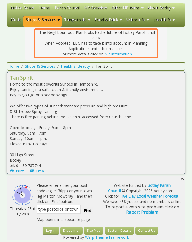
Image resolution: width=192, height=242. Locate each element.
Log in (51, 230)
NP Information (118, 54)
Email (38, 171)
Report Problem (142, 212)
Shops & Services (40, 66)
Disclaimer (71, 230)
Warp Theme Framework (107, 237)
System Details (119, 230)
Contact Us (146, 230)
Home (13, 66)
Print (17, 171)
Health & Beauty (75, 66)
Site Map (94, 230)
